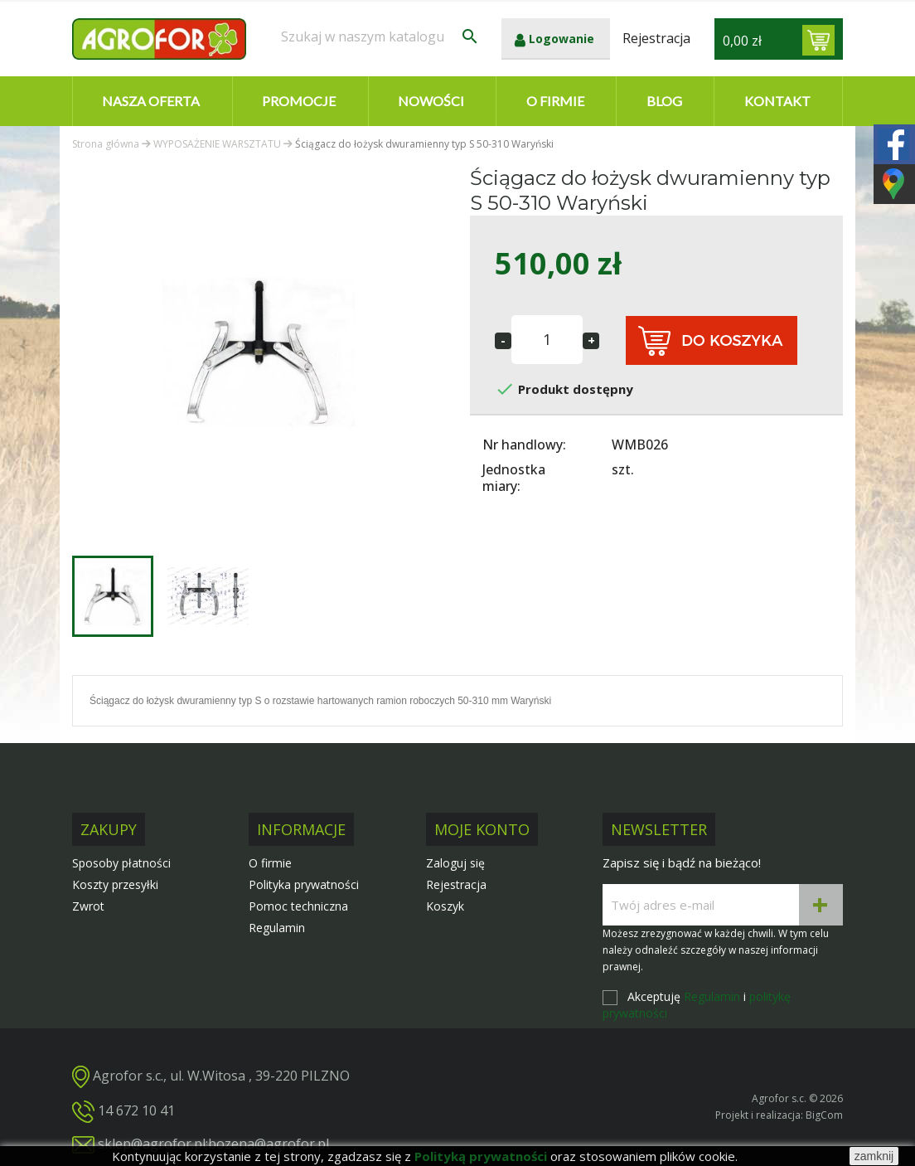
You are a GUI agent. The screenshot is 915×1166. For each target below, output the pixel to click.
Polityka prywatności (304, 884)
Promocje (299, 101)
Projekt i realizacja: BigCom (779, 1115)
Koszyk (445, 906)
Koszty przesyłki (115, 884)
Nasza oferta (151, 101)
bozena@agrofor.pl (268, 1143)
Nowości (431, 101)
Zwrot (88, 906)
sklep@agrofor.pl (152, 1143)
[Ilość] (547, 339)
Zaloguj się (455, 863)
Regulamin (277, 927)
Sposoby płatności (121, 863)
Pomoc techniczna (298, 906)
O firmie (555, 101)
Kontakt (777, 101)
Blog (664, 101)
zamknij (873, 1156)
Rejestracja (456, 884)
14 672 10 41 (136, 1110)
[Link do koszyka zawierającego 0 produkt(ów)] (818, 40)
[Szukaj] (380, 36)
